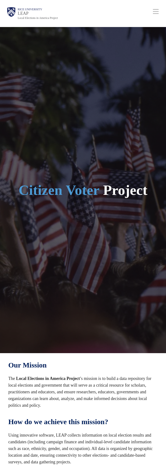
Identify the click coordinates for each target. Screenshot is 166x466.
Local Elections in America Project (38, 18)
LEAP (23, 13)
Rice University (30, 9)
